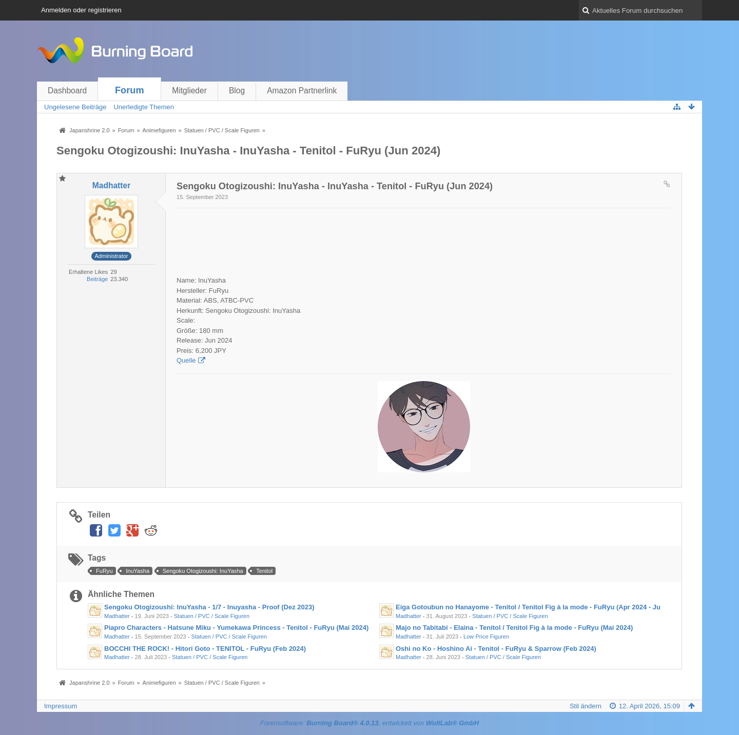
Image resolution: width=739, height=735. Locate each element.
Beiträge (97, 279)
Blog (237, 90)
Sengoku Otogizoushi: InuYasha (203, 571)
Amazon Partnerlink (302, 90)
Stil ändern (585, 706)
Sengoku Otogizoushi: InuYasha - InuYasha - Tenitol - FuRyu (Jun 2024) (248, 150)
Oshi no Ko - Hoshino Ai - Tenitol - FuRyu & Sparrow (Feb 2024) (496, 648)
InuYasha (137, 571)
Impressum (60, 706)
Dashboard (67, 90)
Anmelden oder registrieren (81, 10)
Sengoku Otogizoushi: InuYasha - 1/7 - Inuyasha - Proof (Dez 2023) (209, 607)
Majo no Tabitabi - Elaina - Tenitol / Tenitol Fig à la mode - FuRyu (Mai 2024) (514, 627)
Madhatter (117, 616)
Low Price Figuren (486, 636)
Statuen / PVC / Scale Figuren (211, 616)
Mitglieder (189, 90)
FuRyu (104, 571)
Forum (129, 90)
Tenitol (264, 571)
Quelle (186, 360)
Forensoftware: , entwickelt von (369, 723)
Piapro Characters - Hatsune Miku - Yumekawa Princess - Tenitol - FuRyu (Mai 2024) (236, 627)
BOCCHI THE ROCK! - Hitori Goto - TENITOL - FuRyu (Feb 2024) (205, 648)
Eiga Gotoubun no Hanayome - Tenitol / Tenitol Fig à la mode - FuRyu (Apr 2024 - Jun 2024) (540, 607)
